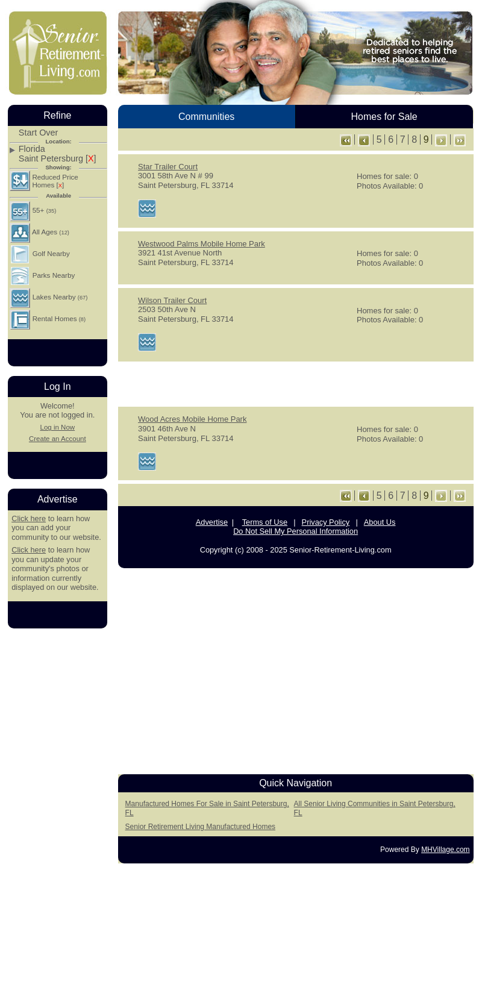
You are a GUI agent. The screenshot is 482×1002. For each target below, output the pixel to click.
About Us (380, 522)
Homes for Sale (384, 116)
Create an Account (57, 438)
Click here (28, 518)
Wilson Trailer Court (172, 300)
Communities (206, 116)
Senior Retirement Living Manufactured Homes (200, 826)
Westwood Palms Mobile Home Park (201, 243)
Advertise (212, 522)
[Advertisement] (296, 383)
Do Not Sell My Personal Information (295, 531)
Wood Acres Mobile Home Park (192, 419)
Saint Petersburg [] (57, 158)
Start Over (38, 132)
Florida (32, 149)
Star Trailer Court (168, 166)
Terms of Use (264, 522)
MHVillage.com (445, 849)
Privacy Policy (326, 522)
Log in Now (57, 427)
